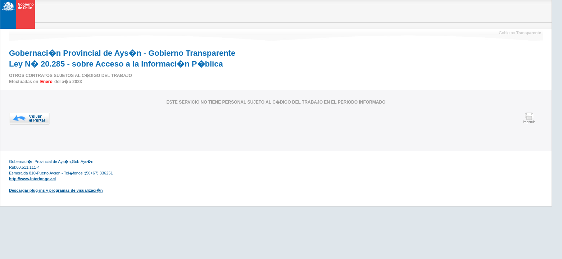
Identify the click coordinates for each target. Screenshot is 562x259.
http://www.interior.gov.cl (32, 179)
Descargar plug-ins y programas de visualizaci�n (56, 190)
